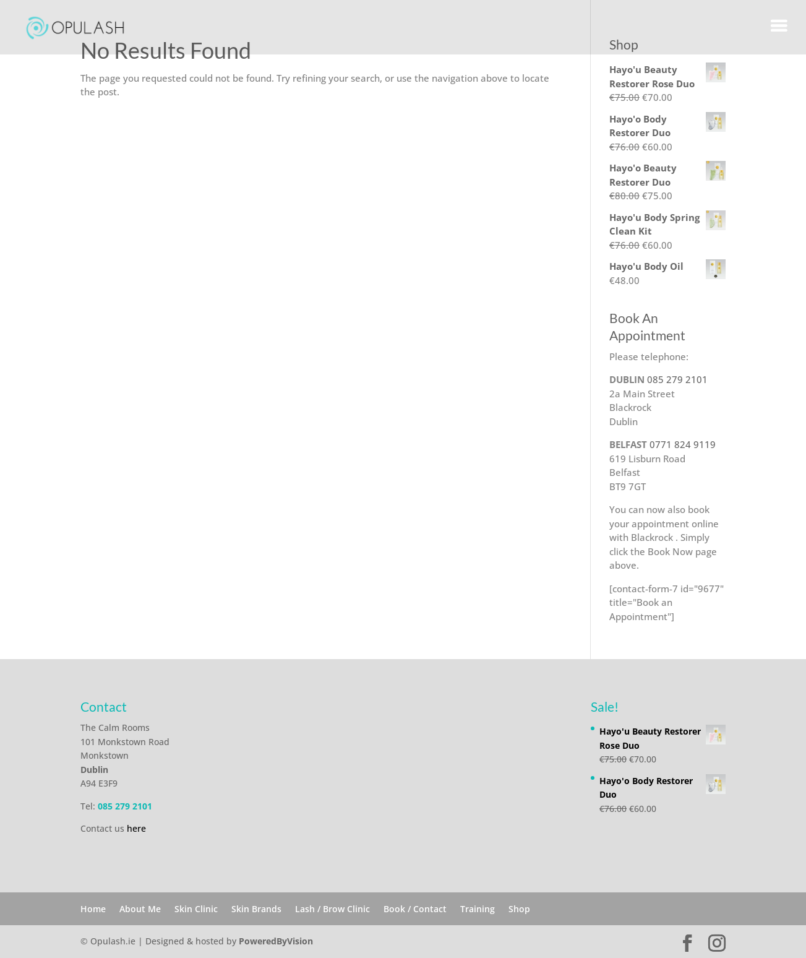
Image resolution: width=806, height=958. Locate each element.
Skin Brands (256, 909)
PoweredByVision (276, 941)
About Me (140, 909)
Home (93, 909)
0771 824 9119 (683, 444)
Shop (519, 909)
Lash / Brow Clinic (332, 909)
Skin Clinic (196, 909)
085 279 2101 (677, 379)
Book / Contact (415, 909)
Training (477, 909)
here (136, 828)
